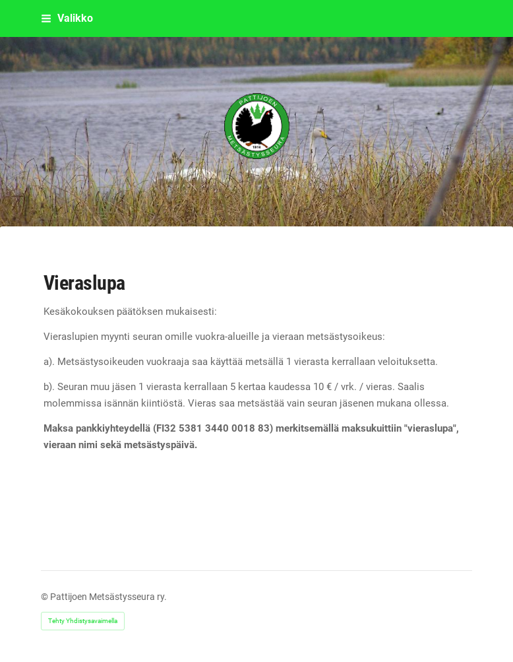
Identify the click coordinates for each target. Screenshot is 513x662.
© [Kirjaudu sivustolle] (45, 596)
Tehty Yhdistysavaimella (82, 620)
